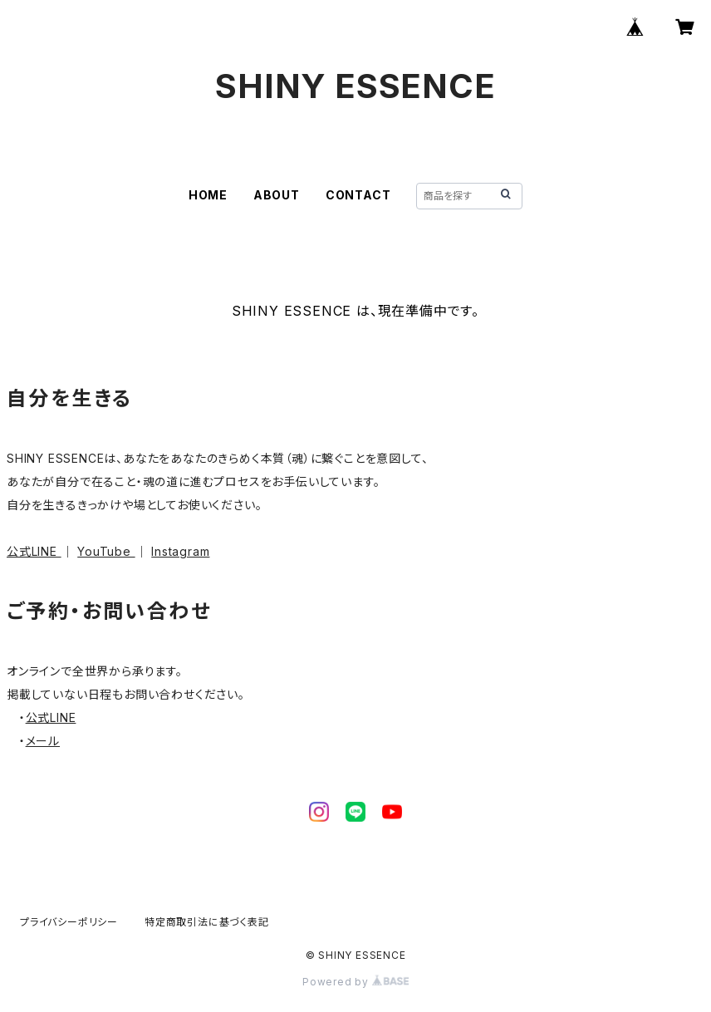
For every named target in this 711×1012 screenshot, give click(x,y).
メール (43, 741)
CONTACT (358, 195)
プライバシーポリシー (69, 922)
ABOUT (276, 195)
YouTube (106, 551)
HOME (208, 195)
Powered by (355, 981)
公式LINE (34, 551)
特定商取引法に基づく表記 (207, 922)
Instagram (180, 551)
